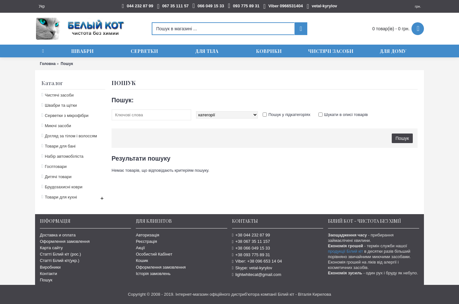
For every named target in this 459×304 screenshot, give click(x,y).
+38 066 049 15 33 (251, 248)
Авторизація (147, 235)
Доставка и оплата (58, 235)
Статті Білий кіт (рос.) (60, 254)
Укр (42, 6)
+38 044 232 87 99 (251, 235)
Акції (140, 247)
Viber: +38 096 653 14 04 (257, 261)
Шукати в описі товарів (346, 114)
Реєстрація (146, 241)
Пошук (46, 280)
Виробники (50, 267)
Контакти (48, 273)
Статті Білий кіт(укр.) (59, 260)
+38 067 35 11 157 (251, 241)
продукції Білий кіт (345, 251)
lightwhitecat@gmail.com (256, 274)
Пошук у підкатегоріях (289, 114)
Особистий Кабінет (154, 254)
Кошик (142, 260)
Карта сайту (51, 247)
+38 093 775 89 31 (251, 254)
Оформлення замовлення (65, 241)
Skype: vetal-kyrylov (252, 267)
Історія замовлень (153, 273)
